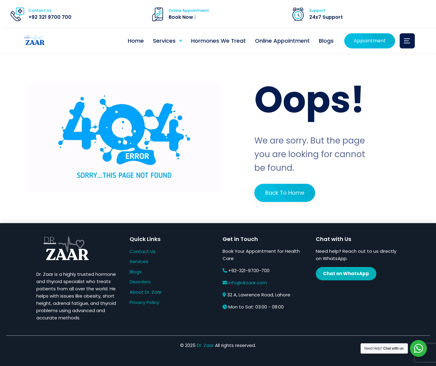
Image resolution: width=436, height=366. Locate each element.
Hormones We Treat (218, 41)
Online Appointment (282, 41)
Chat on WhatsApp (346, 273)
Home (135, 41)
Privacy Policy (144, 302)
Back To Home (284, 192)
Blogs (326, 41)
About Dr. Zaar (146, 292)
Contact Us (143, 251)
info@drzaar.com (247, 282)
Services (164, 41)
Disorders (140, 282)
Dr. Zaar (205, 345)
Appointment (370, 40)
